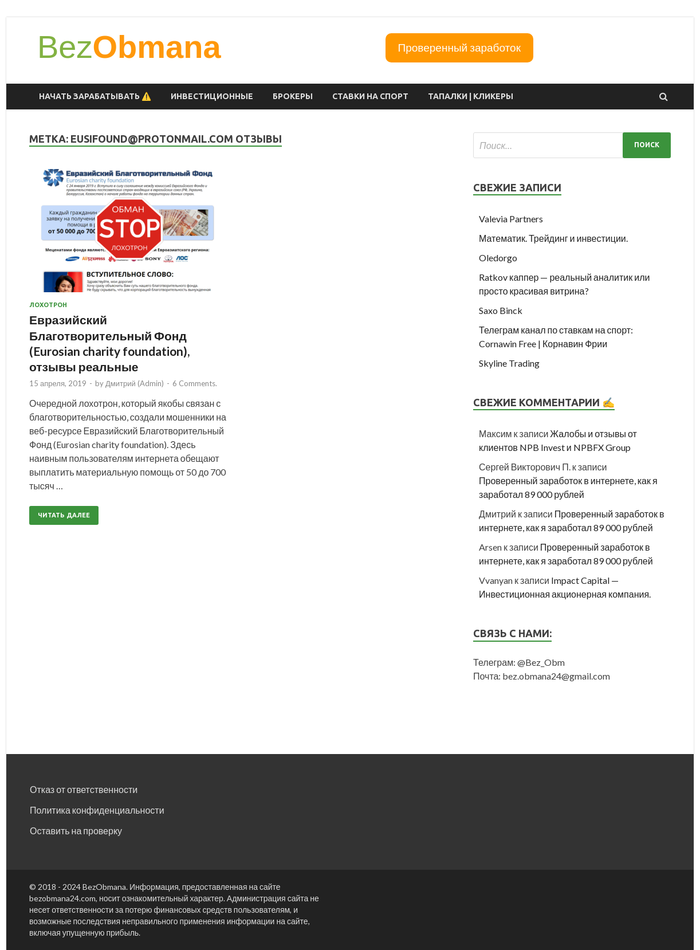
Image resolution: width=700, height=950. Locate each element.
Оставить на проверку (76, 830)
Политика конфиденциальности (97, 809)
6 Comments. (194, 383)
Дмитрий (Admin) (134, 383)
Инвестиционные (212, 96)
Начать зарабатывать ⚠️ (95, 96)
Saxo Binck (500, 310)
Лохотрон (48, 304)
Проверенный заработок (459, 47)
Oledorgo (498, 257)
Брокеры (293, 96)
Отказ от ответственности (83, 789)
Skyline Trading (509, 363)
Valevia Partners (511, 218)
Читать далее (64, 515)
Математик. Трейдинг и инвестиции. (553, 238)
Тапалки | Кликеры (470, 96)
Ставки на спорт (370, 96)
